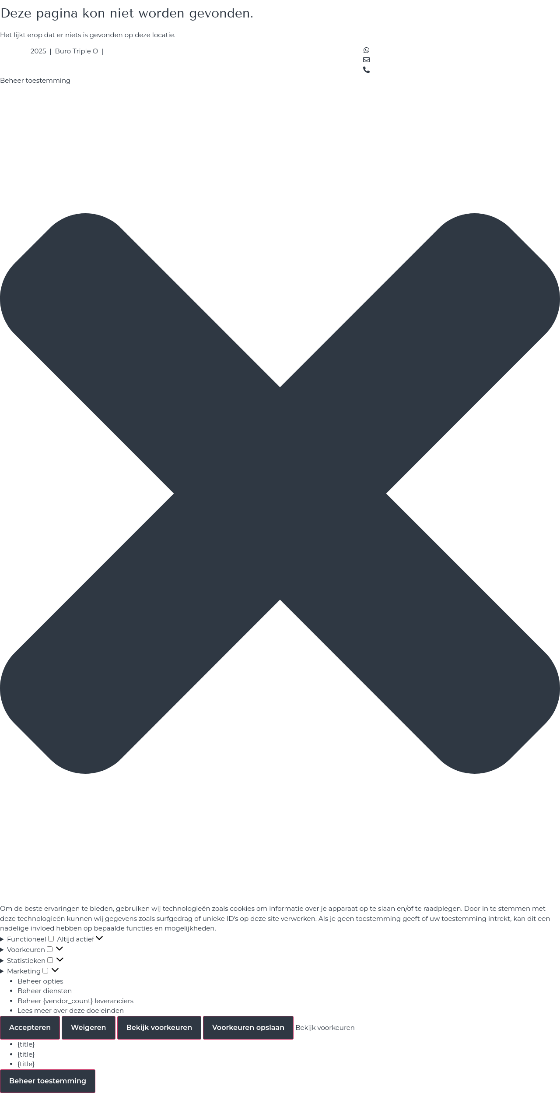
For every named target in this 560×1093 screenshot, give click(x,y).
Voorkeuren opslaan (248, 1027)
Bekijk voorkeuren (159, 1027)
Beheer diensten (45, 991)
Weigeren (88, 1027)
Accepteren (30, 1027)
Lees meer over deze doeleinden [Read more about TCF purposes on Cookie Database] (71, 1010)
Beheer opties (40, 981)
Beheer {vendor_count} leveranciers (75, 1001)
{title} (26, 1044)
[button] (280, 495)
